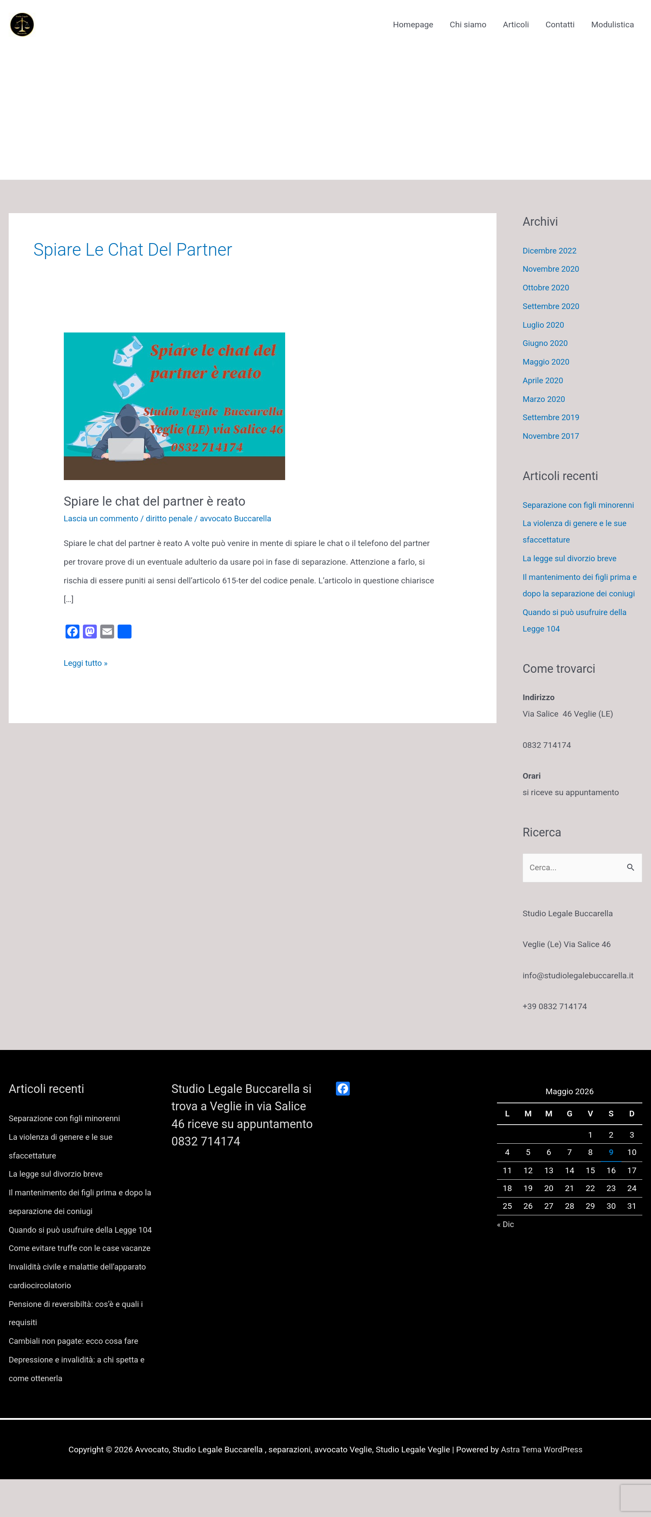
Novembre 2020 (552, 269)
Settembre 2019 (552, 417)
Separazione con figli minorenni (580, 505)
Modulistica (612, 25)
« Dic (506, 1225)
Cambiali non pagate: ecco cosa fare (75, 1379)
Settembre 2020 (552, 306)
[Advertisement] (325, 106)
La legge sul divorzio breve (571, 558)
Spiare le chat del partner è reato (157, 501)
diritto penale (172, 518)
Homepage (413, 25)
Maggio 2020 (547, 362)
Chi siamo (468, 25)
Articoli (516, 25)
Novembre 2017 (552, 436)
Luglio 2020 (544, 325)
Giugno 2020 (546, 343)
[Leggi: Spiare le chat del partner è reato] (174, 406)
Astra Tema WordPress (542, 1487)
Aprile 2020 (543, 380)
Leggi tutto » (86, 663)
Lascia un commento (102, 518)
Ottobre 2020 (547, 288)
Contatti (560, 25)
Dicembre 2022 (550, 251)
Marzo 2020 (544, 399)
